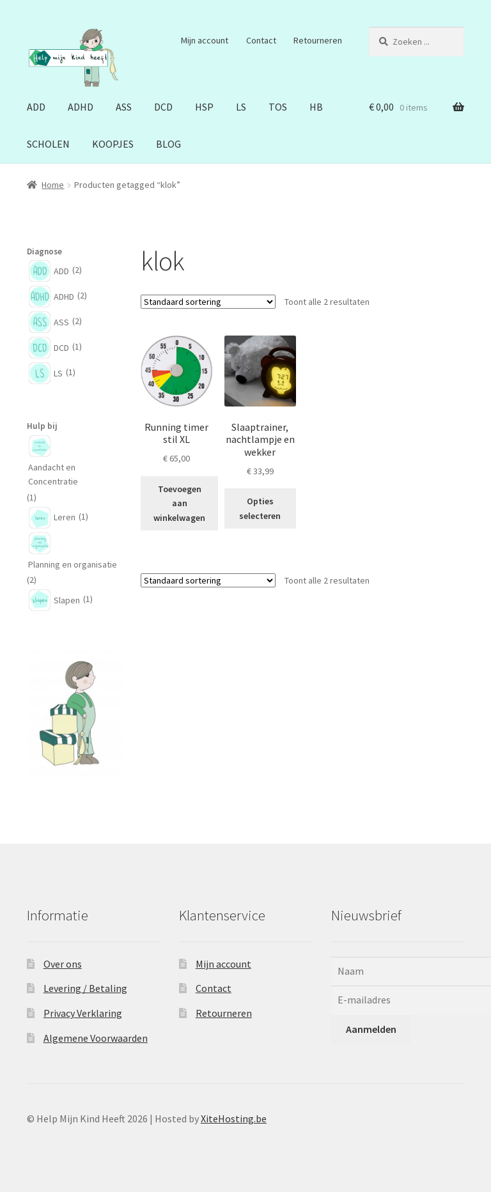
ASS (124, 106)
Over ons (62, 963)
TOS (278, 106)
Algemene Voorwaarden (95, 1038)
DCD (163, 106)
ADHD (80, 106)
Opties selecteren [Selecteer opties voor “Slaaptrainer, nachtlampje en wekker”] (260, 508)
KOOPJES (113, 143)
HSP (204, 106)
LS (241, 106)
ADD (36, 106)
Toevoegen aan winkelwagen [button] (179, 503)
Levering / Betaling (85, 988)
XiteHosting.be (234, 1118)
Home (53, 184)
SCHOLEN (48, 143)
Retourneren (317, 40)
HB (316, 106)
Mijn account (204, 40)
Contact (261, 40)
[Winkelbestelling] (208, 302)
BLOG (168, 143)
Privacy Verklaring (82, 1013)
